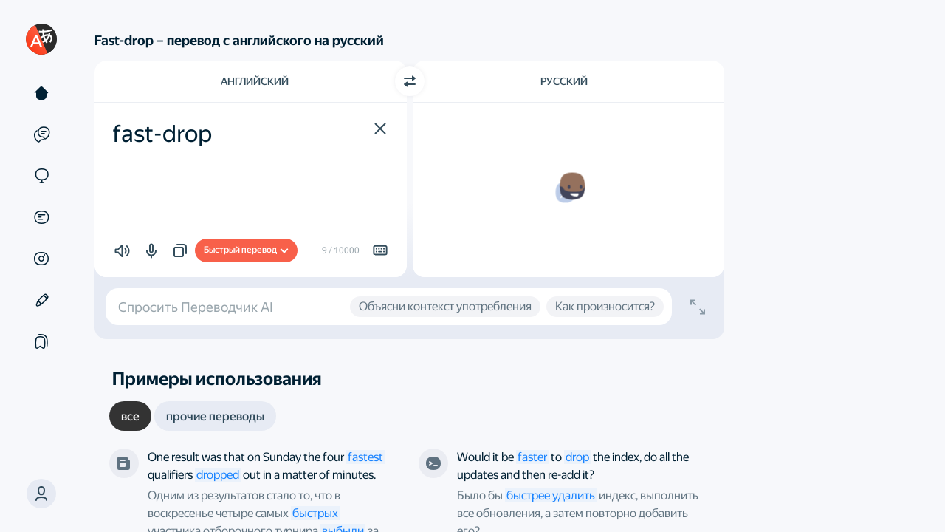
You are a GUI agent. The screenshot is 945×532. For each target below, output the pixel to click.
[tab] (130, 416)
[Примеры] (41, 134)
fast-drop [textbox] (162, 134)
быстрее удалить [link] (550, 495)
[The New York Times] (124, 463)
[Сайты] (41, 176)
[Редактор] (41, 300)
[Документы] (41, 217)
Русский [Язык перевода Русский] (564, 81)
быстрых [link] (315, 513)
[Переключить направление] (410, 81)
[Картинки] (41, 258)
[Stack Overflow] (433, 463)
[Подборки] (41, 341)
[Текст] (41, 93)
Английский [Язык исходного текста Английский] (255, 81)
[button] (41, 493)
